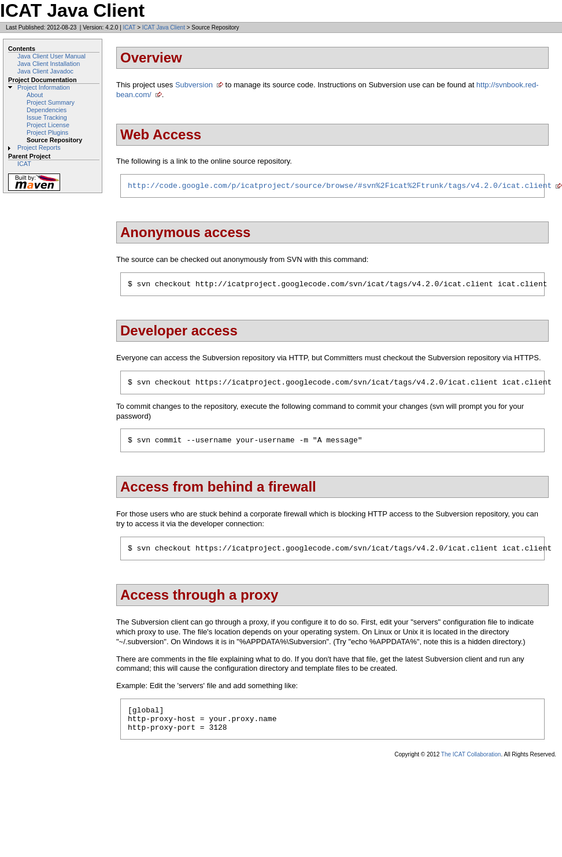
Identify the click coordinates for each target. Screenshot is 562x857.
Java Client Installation (48, 63)
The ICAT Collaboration (471, 768)
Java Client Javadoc (45, 71)
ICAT (129, 27)
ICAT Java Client (163, 27)
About (35, 94)
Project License (48, 124)
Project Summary (51, 102)
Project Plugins (47, 132)
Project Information (43, 87)
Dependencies (46, 109)
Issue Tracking (47, 117)
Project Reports (39, 147)
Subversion (194, 84)
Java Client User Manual (51, 56)
